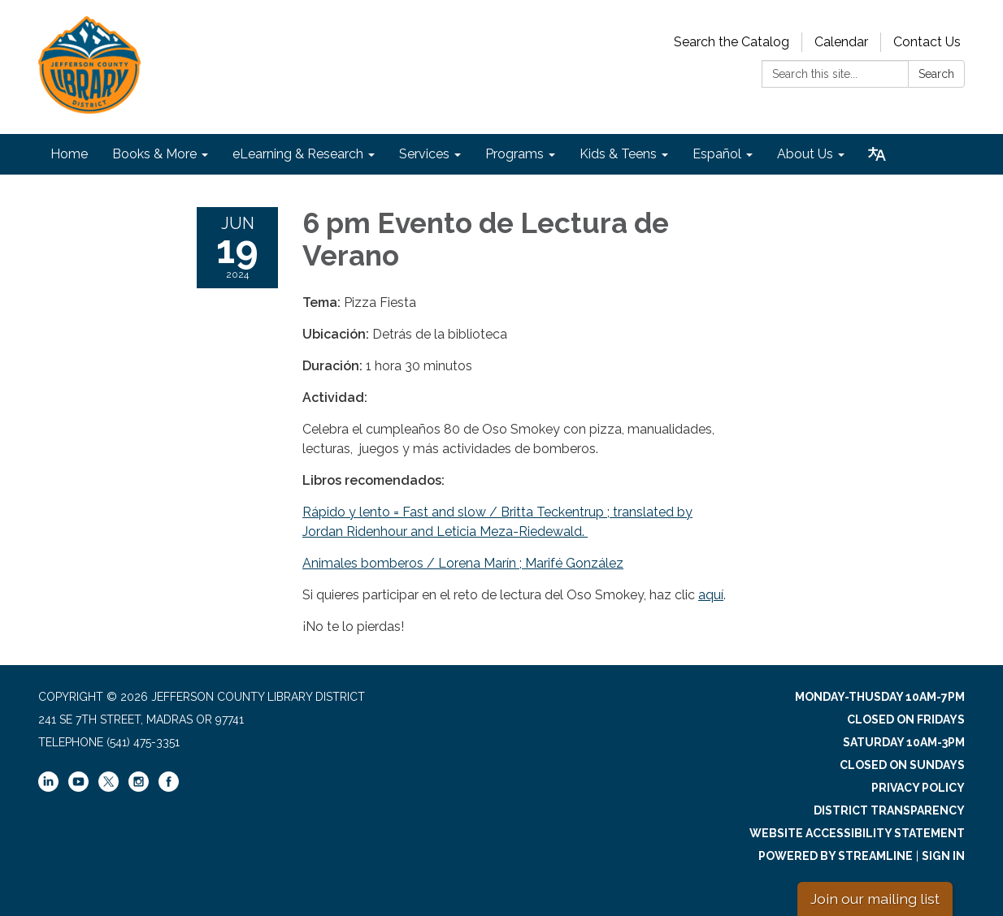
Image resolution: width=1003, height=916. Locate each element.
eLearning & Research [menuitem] (297, 154)
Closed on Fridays (906, 719)
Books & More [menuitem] (154, 154)
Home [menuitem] (69, 154)
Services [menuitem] (424, 154)
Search (936, 73)
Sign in (943, 855)
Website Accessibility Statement (857, 833)
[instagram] (138, 787)
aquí (710, 595)
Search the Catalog (731, 42)
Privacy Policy (918, 787)
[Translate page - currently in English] (877, 154)
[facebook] (168, 787)
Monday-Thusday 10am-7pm (880, 696)
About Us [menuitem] (805, 154)
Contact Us (927, 42)
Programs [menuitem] (514, 154)
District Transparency (889, 810)
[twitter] (108, 782)
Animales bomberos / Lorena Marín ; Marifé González (462, 563)
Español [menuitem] (717, 154)
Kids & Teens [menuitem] (618, 154)
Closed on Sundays (902, 764)
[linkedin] (48, 787)
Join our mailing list (875, 898)
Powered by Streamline (835, 855)
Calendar (841, 42)
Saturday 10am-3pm (904, 742)
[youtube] (78, 787)
